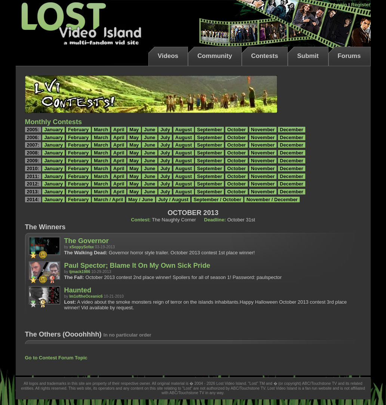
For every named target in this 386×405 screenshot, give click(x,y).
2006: (33, 137)
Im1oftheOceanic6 (86, 296)
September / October (217, 199)
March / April (108, 199)
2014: (33, 199)
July (165, 129)
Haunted (78, 290)
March (101, 129)
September (209, 129)
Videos (168, 55)
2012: (33, 184)
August (183, 129)
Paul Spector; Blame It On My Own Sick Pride (137, 265)
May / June (140, 199)
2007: (33, 145)
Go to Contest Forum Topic (56, 357)
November (263, 129)
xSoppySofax (81, 247)
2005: (33, 129)
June (149, 129)
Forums (349, 55)
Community (214, 55)
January (53, 129)
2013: (33, 191)
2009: (33, 160)
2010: (33, 168)
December (291, 129)
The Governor (86, 241)
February (78, 129)
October (236, 129)
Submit (307, 55)
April (118, 129)
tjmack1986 (79, 272)
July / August (173, 199)
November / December (271, 199)
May (134, 129)
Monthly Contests (53, 122)
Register (360, 4)
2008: (33, 153)
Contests (264, 55)
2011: (33, 176)
